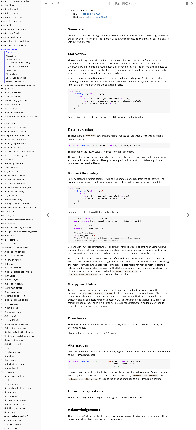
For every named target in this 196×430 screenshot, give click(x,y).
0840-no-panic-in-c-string (12, 191)
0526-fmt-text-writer (10, 9)
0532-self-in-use (8, 25)
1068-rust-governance (11, 292)
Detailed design (13, 59)
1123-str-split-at (8, 316)
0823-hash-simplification (12, 179)
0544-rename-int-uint (11, 37)
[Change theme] (52, 3)
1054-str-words (8, 275)
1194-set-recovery (9, 360)
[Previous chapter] (48, 215)
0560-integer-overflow (11, 92)
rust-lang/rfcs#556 (91, 13)
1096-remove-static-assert (13, 296)
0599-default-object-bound (13, 131)
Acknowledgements (15, 81)
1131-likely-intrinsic (10, 320)
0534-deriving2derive (11, 33)
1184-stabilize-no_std (11, 344)
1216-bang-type (8, 392)
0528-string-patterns (10, 13)
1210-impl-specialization (12, 376)
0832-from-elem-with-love (13, 183)
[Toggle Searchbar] (58, 3)
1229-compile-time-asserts (13, 404)
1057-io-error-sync (9, 279)
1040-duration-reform (11, 260)
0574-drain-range (9, 108)
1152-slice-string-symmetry (13, 328)
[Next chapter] (188, 215)
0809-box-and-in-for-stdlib (13, 175)
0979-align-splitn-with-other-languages (19, 231)
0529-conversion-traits (11, 17)
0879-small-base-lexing (11, 199)
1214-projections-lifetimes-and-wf (16, 388)
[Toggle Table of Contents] (46, 3)
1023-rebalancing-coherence (14, 251)
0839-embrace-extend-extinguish (16, 187)
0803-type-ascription (10, 171)
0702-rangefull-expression (13, 147)
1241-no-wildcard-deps (11, 420)
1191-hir (5, 348)
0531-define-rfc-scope (11, 21)
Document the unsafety (19, 62)
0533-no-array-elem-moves (13, 29)
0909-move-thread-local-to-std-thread (18, 207)
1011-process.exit (9, 243)
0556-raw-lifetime (9, 49)
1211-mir (5, 380)
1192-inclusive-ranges (11, 352)
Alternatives (11, 74)
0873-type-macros (9, 195)
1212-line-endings (9, 384)
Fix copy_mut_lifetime (18, 66)
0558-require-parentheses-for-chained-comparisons (19, 87)
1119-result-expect (9, 308)
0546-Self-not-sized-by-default (15, 41)
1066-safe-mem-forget (11, 287)
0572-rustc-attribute (10, 104)
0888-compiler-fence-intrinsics (15, 203)
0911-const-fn (7, 211)
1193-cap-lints (7, 356)
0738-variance (7, 159)
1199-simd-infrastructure (12, 364)
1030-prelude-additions (12, 255)
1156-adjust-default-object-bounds (17, 332)
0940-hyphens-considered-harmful (17, 219)
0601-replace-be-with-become (15, 135)
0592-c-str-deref (8, 123)
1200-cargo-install (9, 368)
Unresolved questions (16, 78)
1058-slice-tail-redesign (12, 284)
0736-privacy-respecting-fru (14, 155)
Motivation (11, 56)
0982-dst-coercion (9, 239)
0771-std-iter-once (9, 167)
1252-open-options (10, 428)
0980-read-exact (8, 235)
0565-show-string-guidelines (14, 100)
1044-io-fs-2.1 (7, 263)
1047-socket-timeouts (11, 267)
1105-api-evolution (9, 304)
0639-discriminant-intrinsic (13, 139)
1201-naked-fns (8, 372)
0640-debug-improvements (13, 143)
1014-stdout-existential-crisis (14, 247)
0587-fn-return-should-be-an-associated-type (20, 118)
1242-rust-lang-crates (11, 424)
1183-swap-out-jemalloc (12, 340)
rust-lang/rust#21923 (96, 16)
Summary (10, 52)
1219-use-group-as (10, 396)
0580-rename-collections (12, 112)
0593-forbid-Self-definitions (13, 127)
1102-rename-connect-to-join (14, 299)
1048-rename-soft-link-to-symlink (16, 272)
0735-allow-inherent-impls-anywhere (18, 151)
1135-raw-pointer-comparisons (15, 324)
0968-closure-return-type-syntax (16, 227)
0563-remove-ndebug (11, 96)
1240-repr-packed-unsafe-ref (14, 416)
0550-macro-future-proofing (14, 45)
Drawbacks (11, 70)
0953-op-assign (8, 223)
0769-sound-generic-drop (13, 163)
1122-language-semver (11, 312)
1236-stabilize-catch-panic (13, 408)
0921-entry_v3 (7, 215)
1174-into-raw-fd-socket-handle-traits (18, 336)
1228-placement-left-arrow (13, 400)
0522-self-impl (7, 5)
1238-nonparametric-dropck (14, 412)
